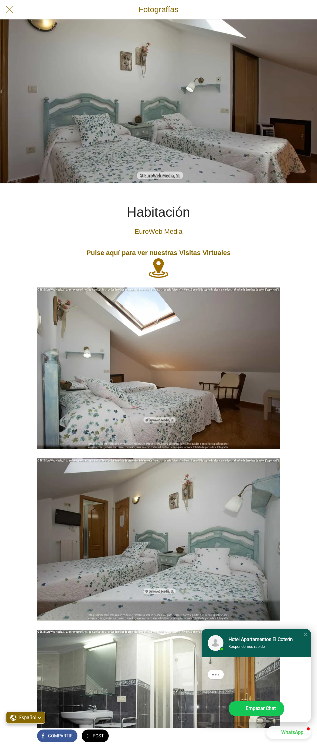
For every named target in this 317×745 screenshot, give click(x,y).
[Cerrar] (9, 9)
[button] (25, 717)
